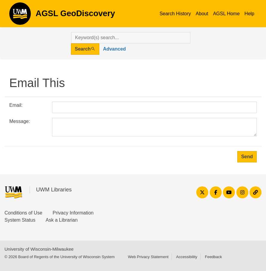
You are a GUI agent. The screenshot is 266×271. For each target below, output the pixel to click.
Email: (15, 105)
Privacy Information (73, 212)
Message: (19, 121)
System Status (19, 220)
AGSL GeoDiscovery (20, 15)
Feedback (213, 257)
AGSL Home (226, 13)
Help (249, 13)
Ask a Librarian (62, 220)
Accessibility (186, 257)
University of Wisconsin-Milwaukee (39, 249)
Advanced (114, 48)
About (202, 13)
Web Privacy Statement (148, 257)
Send (247, 156)
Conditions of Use (23, 212)
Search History (175, 13)
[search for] (131, 37)
